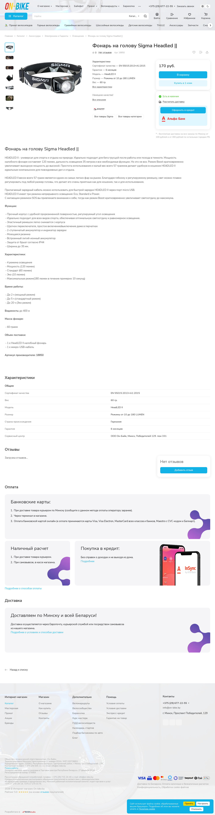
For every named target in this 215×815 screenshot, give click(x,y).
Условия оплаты (115, 703)
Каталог (9, 703)
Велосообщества (82, 708)
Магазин (44, 697)
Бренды (9, 723)
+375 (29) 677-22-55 (161, 6)
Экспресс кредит (115, 713)
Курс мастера (79, 718)
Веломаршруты (81, 703)
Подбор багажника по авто (87, 733)
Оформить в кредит (183, 110)
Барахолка (78, 713)
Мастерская (11, 708)
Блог (75, 738)
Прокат (9, 713)
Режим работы (11, 768)
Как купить (45, 708)
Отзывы (43, 713)
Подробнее (87, 561)
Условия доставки (116, 708)
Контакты (44, 718)
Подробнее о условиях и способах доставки (37, 632)
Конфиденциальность (149, 787)
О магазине (45, 703)
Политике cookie (147, 809)
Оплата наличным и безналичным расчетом (185, 783)
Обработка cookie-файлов (175, 787)
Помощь (111, 697)
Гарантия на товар (116, 718)
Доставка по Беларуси (149, 783)
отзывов (44, 792)
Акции (8, 718)
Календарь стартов (83, 728)
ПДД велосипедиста (83, 723)
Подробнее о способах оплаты (23, 588)
